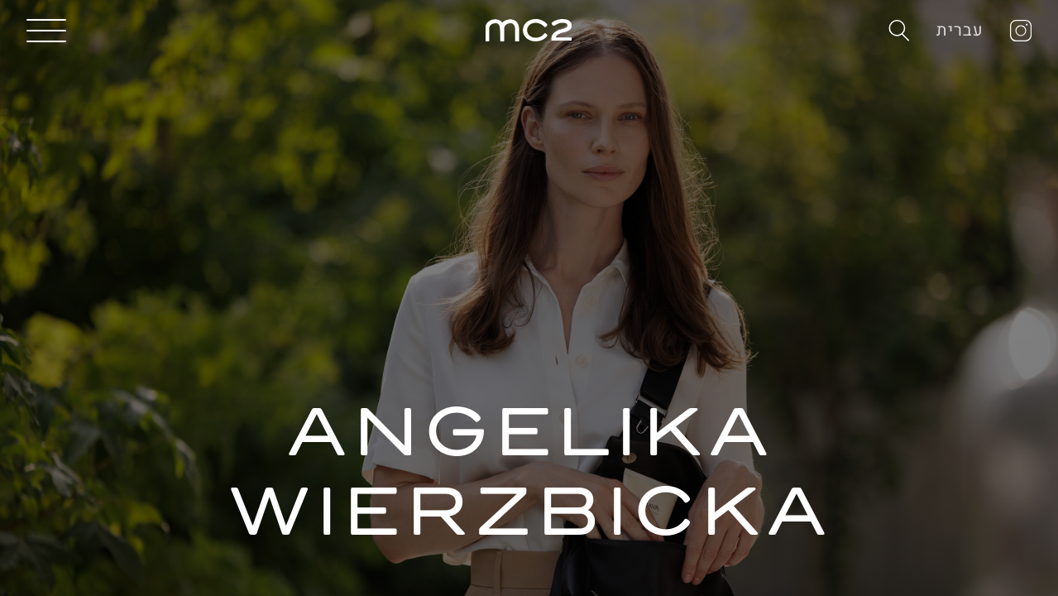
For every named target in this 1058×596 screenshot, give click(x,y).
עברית (960, 30)
